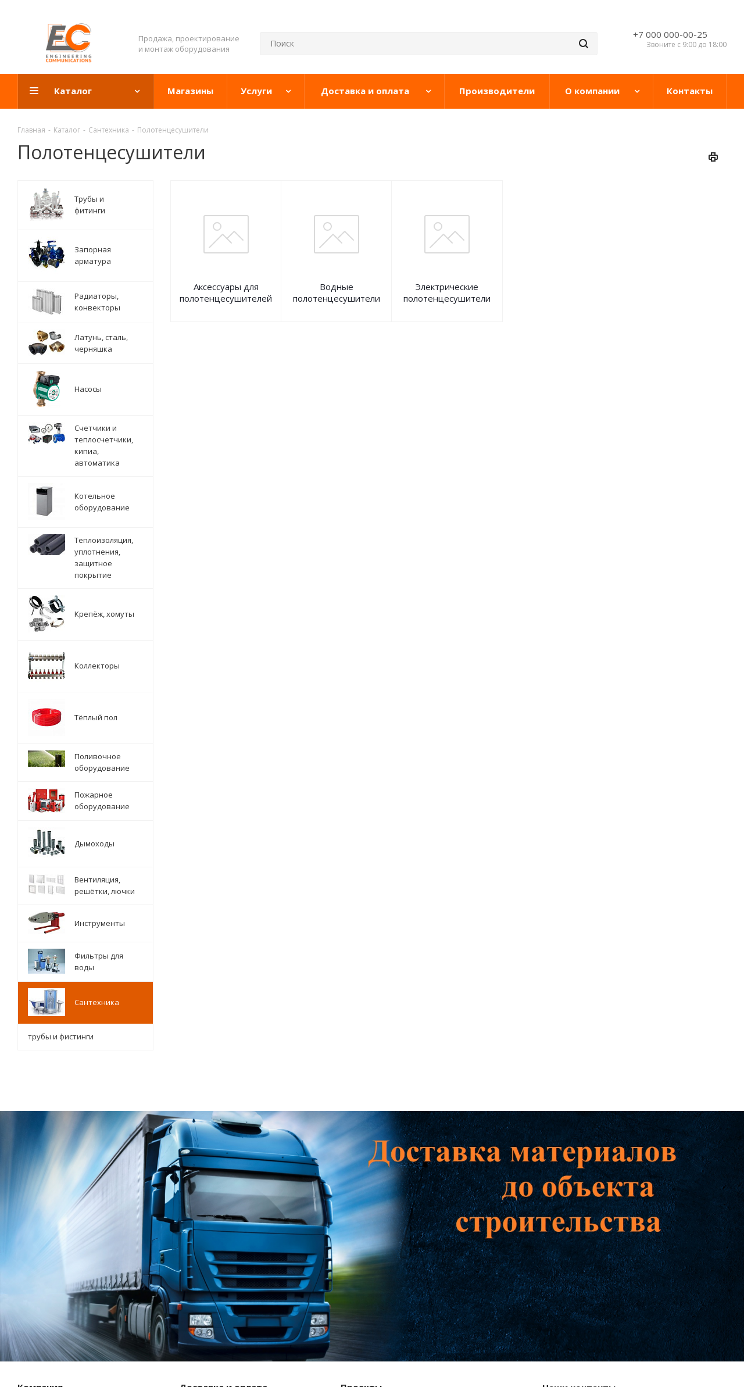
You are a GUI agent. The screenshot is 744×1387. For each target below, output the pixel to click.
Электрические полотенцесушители (447, 292)
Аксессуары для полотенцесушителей (226, 292)
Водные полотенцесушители (336, 292)
